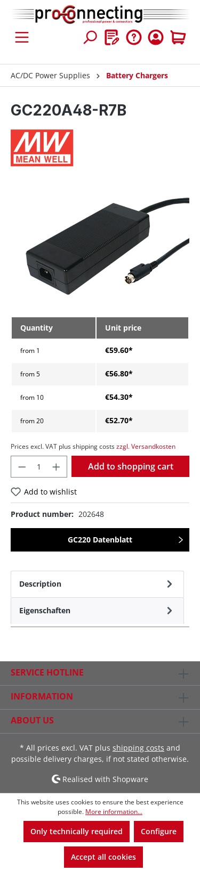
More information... (113, 811)
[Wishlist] (112, 37)
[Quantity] (39, 467)
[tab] (97, 584)
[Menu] (22, 37)
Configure (159, 831)
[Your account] (156, 37)
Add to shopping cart (130, 466)
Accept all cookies (103, 857)
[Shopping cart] (178, 37)
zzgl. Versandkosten (145, 446)
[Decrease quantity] (22, 467)
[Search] (89, 37)
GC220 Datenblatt (100, 539)
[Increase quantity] (56, 467)
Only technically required (76, 831)
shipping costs (138, 748)
